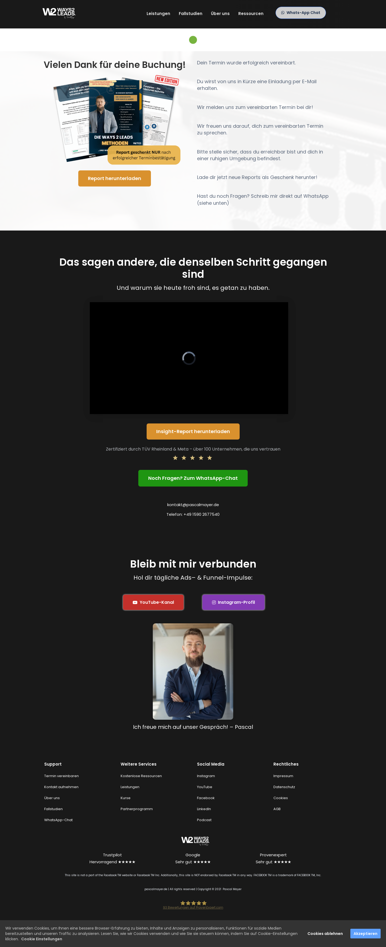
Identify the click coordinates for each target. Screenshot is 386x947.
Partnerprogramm (137, 808)
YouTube (204, 786)
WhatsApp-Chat (58, 819)
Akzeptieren (365, 933)
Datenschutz (284, 786)
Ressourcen (250, 13)
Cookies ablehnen (325, 933)
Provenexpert (273, 855)
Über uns (220, 13)
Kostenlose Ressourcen (141, 775)
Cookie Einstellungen (41, 939)
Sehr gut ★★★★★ (193, 862)
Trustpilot (112, 855)
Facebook (206, 797)
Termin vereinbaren (61, 775)
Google (192, 855)
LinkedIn (204, 808)
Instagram (206, 775)
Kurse (126, 797)
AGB (277, 808)
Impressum (283, 775)
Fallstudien (190, 13)
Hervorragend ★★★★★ (112, 862)
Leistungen (158, 13)
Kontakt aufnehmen (61, 786)
